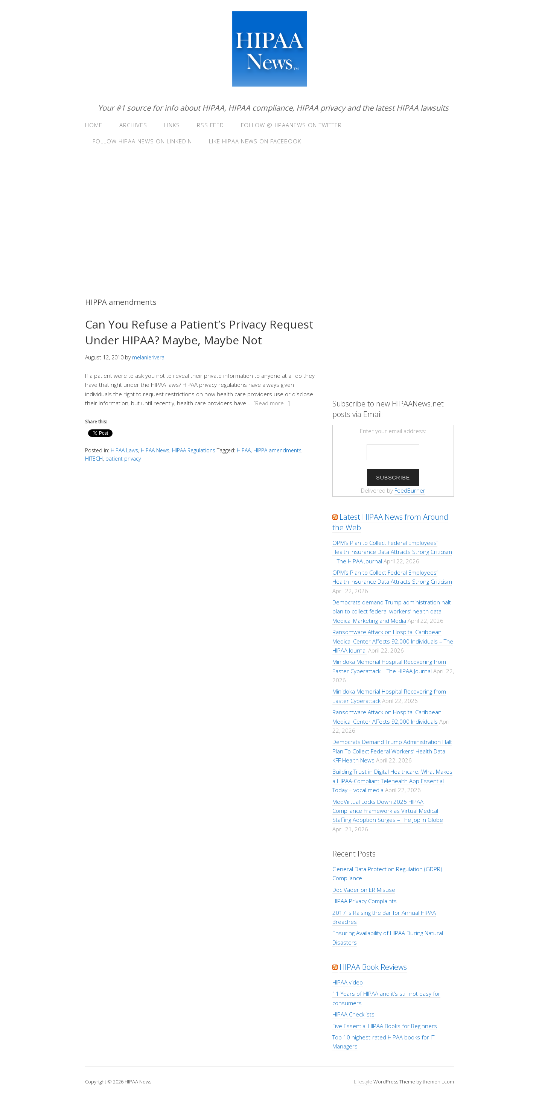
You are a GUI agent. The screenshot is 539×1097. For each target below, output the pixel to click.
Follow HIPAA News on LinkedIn (142, 141)
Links (172, 125)
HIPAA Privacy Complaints (364, 901)
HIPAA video (347, 982)
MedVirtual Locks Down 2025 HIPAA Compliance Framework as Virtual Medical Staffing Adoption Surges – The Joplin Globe (387, 811)
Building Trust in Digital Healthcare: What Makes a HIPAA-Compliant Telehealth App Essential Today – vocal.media (392, 781)
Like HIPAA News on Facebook (255, 141)
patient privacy (123, 458)
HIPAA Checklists (353, 1014)
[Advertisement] (269, 214)
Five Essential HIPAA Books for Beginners (384, 1026)
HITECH (94, 458)
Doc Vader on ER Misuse (363, 889)
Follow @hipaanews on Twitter (291, 125)
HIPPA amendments (277, 450)
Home (93, 125)
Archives (133, 125)
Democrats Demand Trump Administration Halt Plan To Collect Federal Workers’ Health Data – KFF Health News (392, 751)
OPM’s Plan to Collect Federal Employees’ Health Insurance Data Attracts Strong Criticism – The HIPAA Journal (392, 552)
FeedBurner (409, 490)
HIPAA (244, 450)
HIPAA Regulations (193, 450)
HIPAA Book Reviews (373, 967)
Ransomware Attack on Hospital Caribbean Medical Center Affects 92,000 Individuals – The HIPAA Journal (392, 641)
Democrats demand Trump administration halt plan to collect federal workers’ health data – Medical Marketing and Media (391, 611)
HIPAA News (155, 450)
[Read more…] (271, 403)
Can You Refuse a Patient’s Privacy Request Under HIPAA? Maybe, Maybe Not (199, 332)
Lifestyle (363, 1081)
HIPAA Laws (124, 450)
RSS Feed (210, 125)
